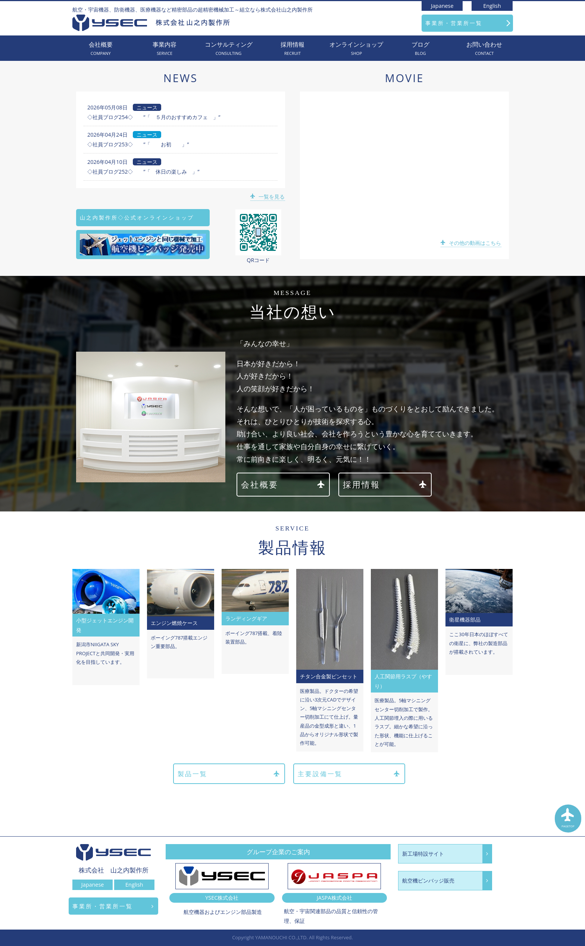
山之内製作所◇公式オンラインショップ (137, 217)
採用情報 (292, 48)
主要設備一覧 (349, 774)
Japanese (442, 5)
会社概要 (100, 48)
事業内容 (164, 48)
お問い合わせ (484, 48)
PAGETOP (568, 819)
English (492, 5)
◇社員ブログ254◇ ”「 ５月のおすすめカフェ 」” (153, 117)
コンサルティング (228, 48)
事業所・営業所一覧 (453, 23)
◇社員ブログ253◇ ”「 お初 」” (138, 144)
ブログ (420, 48)
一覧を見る (268, 196)
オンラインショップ (356, 48)
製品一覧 (228, 774)
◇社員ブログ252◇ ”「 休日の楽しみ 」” (143, 171)
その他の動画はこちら (471, 242)
